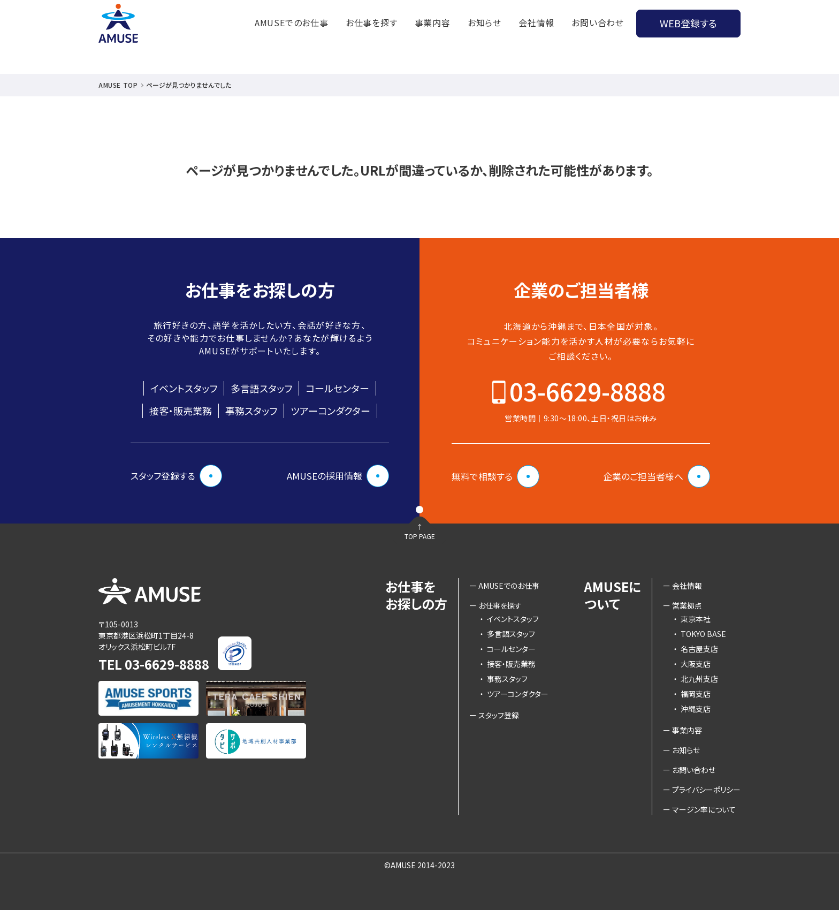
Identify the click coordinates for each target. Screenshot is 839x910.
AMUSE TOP (118, 84)
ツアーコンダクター (330, 411)
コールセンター (337, 388)
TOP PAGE (419, 545)
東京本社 (692, 618)
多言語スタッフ (261, 388)
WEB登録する (688, 23)
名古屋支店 (696, 648)
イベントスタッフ (183, 388)
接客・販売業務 (180, 411)
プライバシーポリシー (706, 789)
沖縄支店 (692, 708)
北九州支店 (696, 678)
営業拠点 (687, 605)
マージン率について (704, 809)
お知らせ (484, 22)
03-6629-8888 (587, 390)
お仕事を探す (372, 22)
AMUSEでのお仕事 (292, 22)
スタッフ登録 (498, 715)
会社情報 (536, 22)
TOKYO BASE (700, 633)
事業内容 (433, 22)
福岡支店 (692, 693)
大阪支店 (692, 663)
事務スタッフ (251, 411)
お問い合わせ (597, 22)
